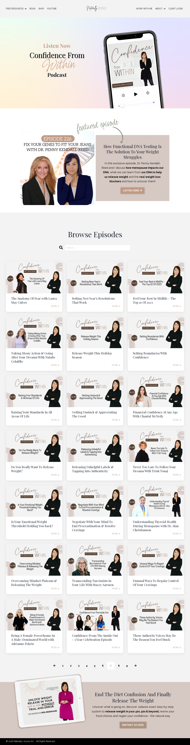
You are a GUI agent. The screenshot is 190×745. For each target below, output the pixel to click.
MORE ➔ (55, 306)
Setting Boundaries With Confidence (150, 355)
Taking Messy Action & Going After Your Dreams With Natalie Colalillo (33, 357)
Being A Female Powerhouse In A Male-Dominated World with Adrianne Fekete (33, 639)
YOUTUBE (52, 8)
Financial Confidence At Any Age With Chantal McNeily (155, 414)
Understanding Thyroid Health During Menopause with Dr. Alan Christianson (156, 526)
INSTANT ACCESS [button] (133, 725)
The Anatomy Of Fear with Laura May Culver (34, 300)
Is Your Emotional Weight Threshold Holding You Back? (32, 524)
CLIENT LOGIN (175, 8)
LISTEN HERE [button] (132, 190)
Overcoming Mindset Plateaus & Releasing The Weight (34, 583)
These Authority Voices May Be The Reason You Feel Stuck (154, 637)
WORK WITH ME (144, 8)
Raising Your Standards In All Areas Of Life (31, 414)
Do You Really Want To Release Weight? (32, 469)
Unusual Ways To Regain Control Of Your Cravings (156, 583)
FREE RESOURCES (16, 8)
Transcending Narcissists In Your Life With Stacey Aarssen (93, 583)
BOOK (32, 8)
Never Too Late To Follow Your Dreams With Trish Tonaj (154, 469)
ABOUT (160, 8)
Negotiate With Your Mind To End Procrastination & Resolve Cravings (93, 526)
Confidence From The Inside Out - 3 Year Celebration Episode (95, 637)
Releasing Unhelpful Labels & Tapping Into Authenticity (93, 469)
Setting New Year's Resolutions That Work (93, 300)
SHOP (41, 8)
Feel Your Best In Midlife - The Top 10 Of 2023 (154, 300)
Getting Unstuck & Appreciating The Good (94, 414)
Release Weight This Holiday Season (92, 355)
